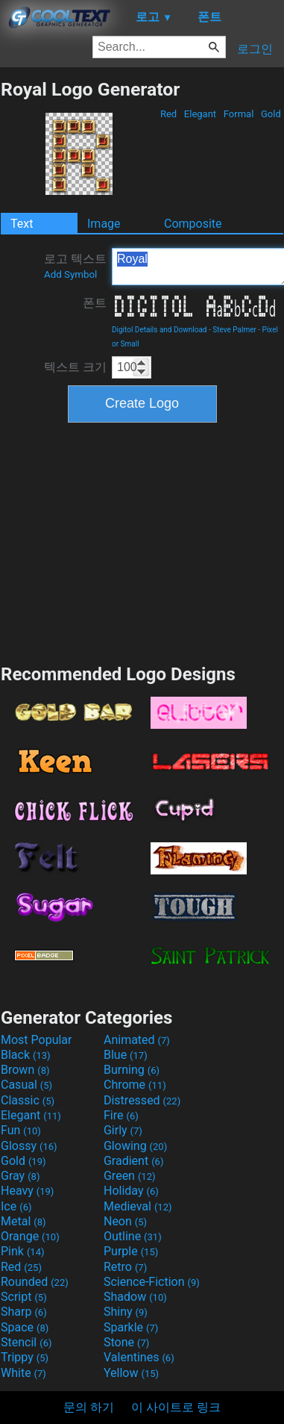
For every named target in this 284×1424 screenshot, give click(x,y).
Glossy (29, 1146)
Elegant (200, 113)
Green (130, 1176)
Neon (125, 1221)
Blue (126, 1055)
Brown (25, 1070)
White (23, 1373)
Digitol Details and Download (159, 330)
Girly (123, 1130)
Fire (121, 1115)
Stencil (26, 1342)
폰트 (95, 303)
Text (21, 224)
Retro (125, 1267)
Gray (20, 1176)
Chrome (135, 1085)
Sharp (24, 1312)
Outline (133, 1236)
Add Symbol (70, 274)
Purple (131, 1251)
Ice (16, 1206)
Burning (132, 1070)
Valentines (139, 1357)
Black (26, 1055)
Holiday (131, 1191)
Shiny (126, 1312)
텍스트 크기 (75, 367)
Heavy (27, 1191)
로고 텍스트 (75, 266)
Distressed (142, 1100)
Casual (26, 1085)
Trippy (24, 1357)
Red (169, 113)
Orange (30, 1236)
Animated (137, 1040)
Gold (271, 113)
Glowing (135, 1146)
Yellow (131, 1373)
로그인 (255, 49)
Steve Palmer (234, 330)
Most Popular (36, 1040)
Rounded (35, 1282)
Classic (27, 1100)
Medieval (138, 1206)
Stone (126, 1342)
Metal (23, 1221)
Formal (238, 113)
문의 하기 (88, 1407)
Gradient (133, 1161)
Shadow (135, 1297)
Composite (193, 224)
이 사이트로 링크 (176, 1407)
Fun (21, 1130)
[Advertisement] (142, 541)
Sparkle (131, 1327)
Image (104, 224)
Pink (23, 1251)
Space (24, 1327)
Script (24, 1297)
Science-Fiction (152, 1282)
